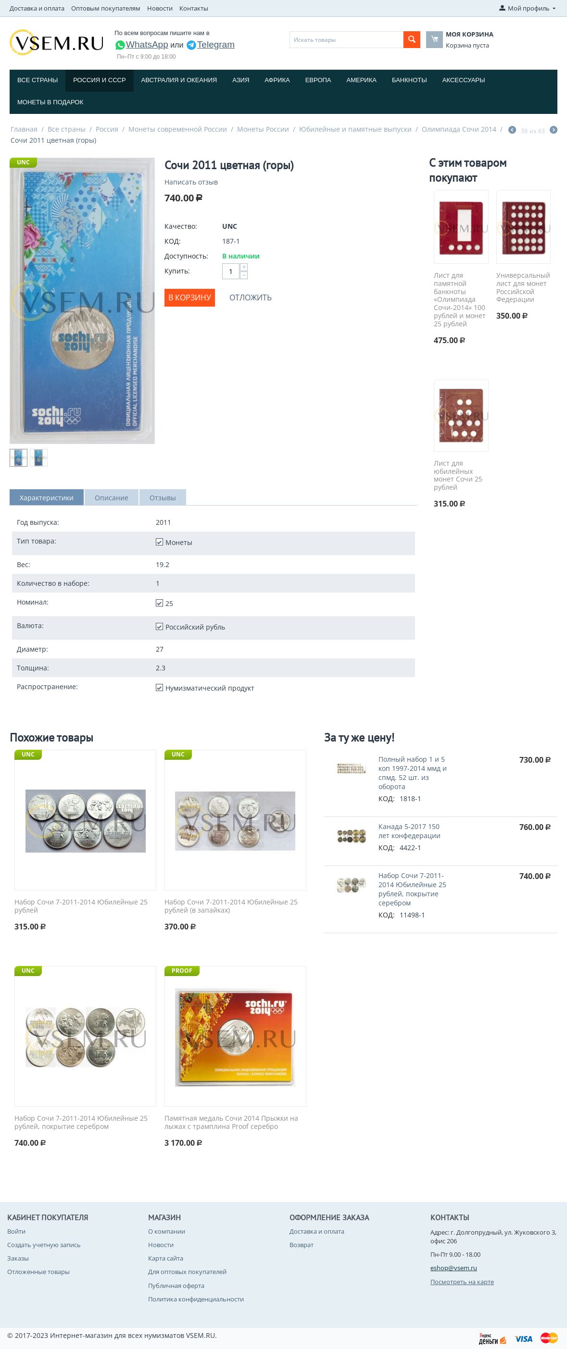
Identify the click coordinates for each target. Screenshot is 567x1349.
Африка (277, 80)
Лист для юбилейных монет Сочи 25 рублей (458, 475)
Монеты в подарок (50, 102)
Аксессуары (463, 80)
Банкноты (409, 80)
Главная (24, 129)
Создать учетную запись (44, 1244)
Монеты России (263, 129)
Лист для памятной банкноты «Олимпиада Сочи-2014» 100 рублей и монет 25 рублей (460, 300)
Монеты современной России (177, 129)
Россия (107, 129)
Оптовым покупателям (105, 8)
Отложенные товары (38, 1271)
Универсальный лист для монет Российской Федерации (523, 288)
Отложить (250, 297)
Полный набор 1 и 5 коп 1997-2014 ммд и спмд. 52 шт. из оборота (412, 773)
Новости (160, 8)
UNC (23, 162)
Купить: (177, 270)
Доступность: (186, 255)
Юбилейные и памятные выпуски (355, 129)
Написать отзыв (191, 181)
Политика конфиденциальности (196, 1299)
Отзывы (163, 497)
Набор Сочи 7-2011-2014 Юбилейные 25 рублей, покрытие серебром (81, 1122)
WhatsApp (141, 44)
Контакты (193, 8)
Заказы (18, 1258)
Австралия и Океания (179, 80)
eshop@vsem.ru (453, 1267)
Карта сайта (165, 1258)
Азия (240, 80)
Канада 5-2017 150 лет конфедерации (409, 831)
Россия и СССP (99, 80)
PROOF (182, 970)
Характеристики (47, 497)
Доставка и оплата (37, 8)
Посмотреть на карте (462, 1281)
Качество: (180, 226)
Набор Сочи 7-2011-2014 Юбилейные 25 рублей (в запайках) (231, 906)
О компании (166, 1231)
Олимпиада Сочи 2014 (459, 129)
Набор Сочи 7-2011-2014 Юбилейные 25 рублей (81, 906)
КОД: (172, 241)
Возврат (302, 1244)
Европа (318, 80)
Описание (111, 497)
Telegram (210, 44)
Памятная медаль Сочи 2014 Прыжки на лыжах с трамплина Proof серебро (231, 1122)
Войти (16, 1231)
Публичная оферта (176, 1285)
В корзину (189, 297)
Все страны (37, 80)
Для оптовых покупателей (187, 1271)
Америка (362, 80)
